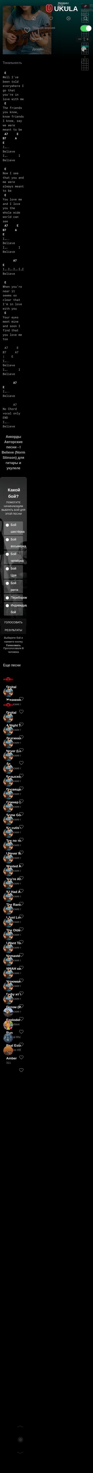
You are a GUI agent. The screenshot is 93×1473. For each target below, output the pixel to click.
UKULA (66, 8)
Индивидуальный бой (17, 609)
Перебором (17, 597)
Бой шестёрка (17, 528)
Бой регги (14, 586)
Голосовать (13, 622)
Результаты (13, 630)
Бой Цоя (13, 572)
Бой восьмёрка (17, 543)
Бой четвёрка (17, 557)
